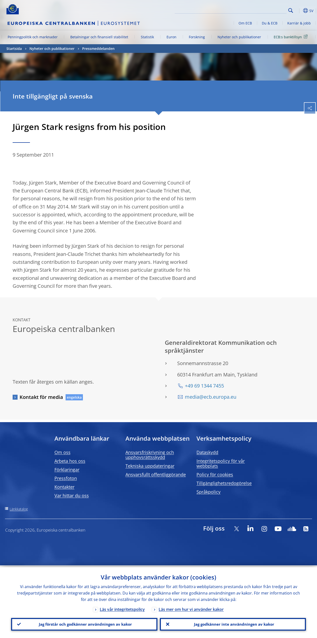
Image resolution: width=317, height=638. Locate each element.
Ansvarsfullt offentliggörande (155, 474)
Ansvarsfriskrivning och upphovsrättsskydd (149, 454)
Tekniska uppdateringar (149, 466)
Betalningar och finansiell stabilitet (99, 37)
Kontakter (64, 487)
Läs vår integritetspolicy (122, 607)
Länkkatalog (19, 509)
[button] (298, 10)
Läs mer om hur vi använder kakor (191, 607)
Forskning (197, 37)
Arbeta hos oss (69, 461)
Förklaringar (66, 470)
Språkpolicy (208, 492)
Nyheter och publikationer (239, 37)
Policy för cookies (214, 474)
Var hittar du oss (71, 495)
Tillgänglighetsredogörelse (224, 483)
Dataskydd (207, 452)
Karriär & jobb (299, 23)
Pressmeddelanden (98, 48)
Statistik (147, 37)
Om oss (62, 452)
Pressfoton (65, 478)
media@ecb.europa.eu (210, 396)
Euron (171, 37)
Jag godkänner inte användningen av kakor (233, 623)
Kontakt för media (41, 397)
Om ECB (245, 23)
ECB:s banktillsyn (291, 36)
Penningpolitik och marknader (33, 37)
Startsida (14, 48)
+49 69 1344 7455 (204, 385)
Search (291, 10)
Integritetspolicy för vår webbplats (220, 463)
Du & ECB (269, 23)
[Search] (262, 10)
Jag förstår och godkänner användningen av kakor (84, 623)
